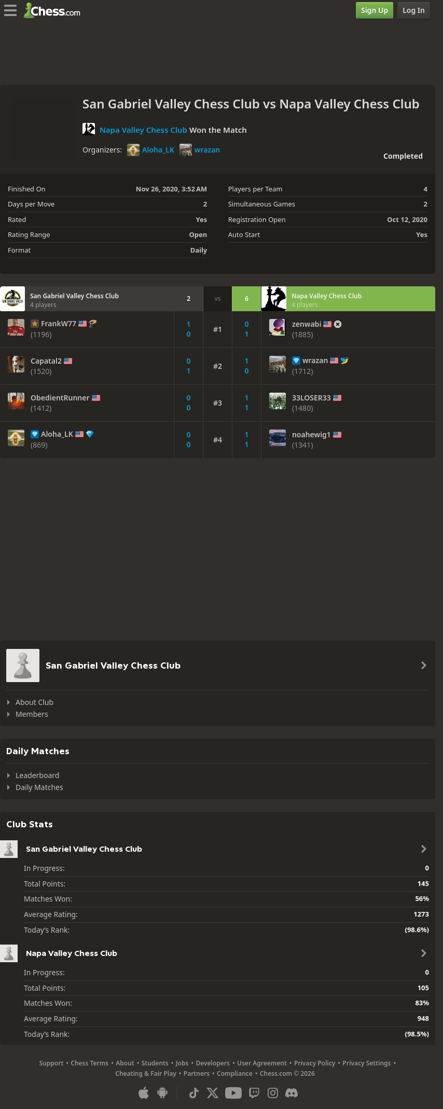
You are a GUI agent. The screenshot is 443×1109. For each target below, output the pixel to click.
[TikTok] (194, 1093)
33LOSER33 (311, 398)
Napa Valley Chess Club (143, 129)
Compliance (235, 1073)
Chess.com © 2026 (287, 1073)
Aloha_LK (150, 150)
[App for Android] (162, 1093)
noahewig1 (311, 435)
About (125, 1063)
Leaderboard (37, 775)
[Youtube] (233, 1093)
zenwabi (306, 324)
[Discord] (291, 1093)
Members (32, 714)
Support (51, 1063)
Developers (213, 1063)
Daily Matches (39, 787)
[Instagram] (273, 1093)
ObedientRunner (60, 398)
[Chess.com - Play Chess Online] (55, 10)
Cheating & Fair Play (145, 1073)
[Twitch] (254, 1093)
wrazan (199, 150)
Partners (197, 1073)
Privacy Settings (366, 1063)
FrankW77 (58, 324)
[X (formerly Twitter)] (212, 1093)
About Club (34, 702)
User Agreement (262, 1063)
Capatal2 (46, 361)
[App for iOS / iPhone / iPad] (143, 1093)
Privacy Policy (314, 1063)
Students (155, 1063)
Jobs (182, 1063)
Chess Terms (89, 1063)
